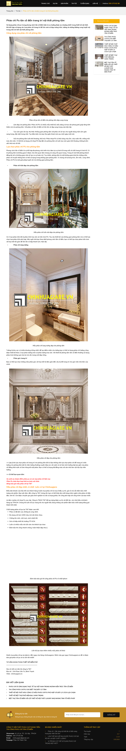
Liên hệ (95, 3)
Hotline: (111, 3)
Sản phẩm (64, 3)
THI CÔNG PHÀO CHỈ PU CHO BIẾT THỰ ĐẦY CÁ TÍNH (27, 690)
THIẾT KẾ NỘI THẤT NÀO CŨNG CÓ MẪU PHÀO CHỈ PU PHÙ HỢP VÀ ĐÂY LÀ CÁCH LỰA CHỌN (42, 692)
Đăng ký (111, 715)
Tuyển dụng (84, 3)
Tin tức (74, 3)
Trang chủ (45, 3)
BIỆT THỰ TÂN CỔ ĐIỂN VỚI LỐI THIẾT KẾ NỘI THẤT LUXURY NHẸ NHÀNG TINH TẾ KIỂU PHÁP (42, 698)
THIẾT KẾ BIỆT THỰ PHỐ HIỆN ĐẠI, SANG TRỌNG (26, 695)
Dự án (55, 3)
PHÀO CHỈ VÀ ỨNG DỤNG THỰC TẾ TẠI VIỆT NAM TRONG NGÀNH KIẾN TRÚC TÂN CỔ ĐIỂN (41, 687)
